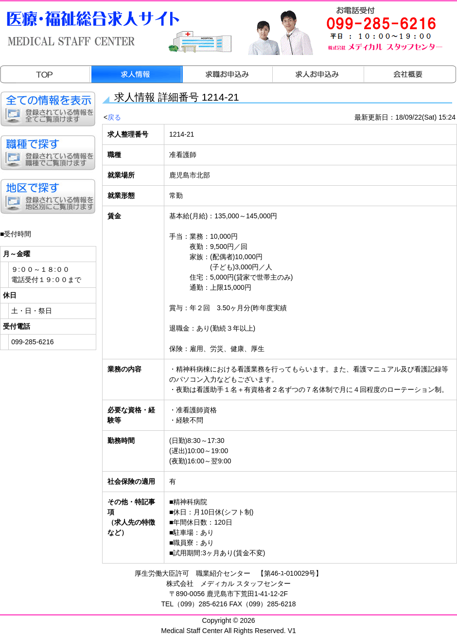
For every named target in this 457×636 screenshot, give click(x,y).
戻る (114, 117)
